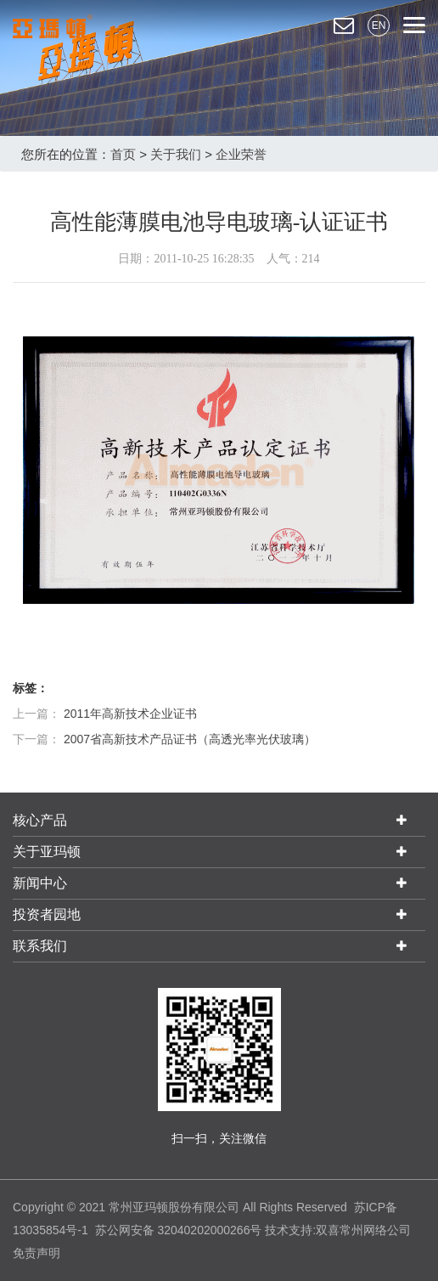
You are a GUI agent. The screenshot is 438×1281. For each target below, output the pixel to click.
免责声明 (36, 1253)
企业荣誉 (241, 154)
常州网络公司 (375, 1230)
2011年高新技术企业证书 (130, 713)
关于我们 (175, 154)
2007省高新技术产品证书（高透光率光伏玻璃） (190, 739)
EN (379, 25)
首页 (123, 154)
